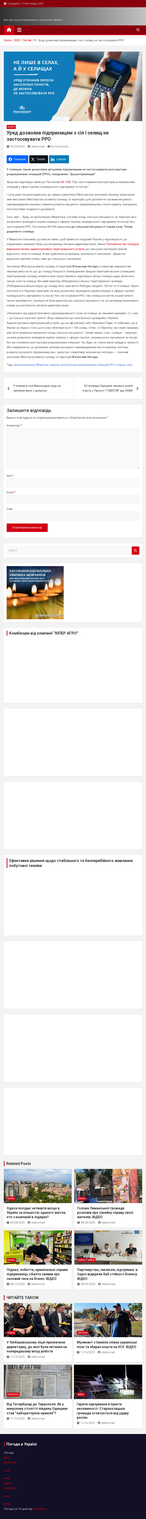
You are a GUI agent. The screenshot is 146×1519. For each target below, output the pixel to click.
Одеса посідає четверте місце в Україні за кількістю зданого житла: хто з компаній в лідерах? (36, 1212)
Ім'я (10, 475)
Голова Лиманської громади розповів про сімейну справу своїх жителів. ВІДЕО (105, 1212)
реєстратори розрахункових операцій (84, 364)
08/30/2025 (86, 1222)
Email (11, 492)
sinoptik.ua (39, 1509)
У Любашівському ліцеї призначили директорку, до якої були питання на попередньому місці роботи (37, 1346)
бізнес (11, 127)
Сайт (10, 509)
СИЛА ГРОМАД (24, 14)
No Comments (59, 146)
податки (54, 364)
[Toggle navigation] (19, 29)
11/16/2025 (16, 1356)
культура (13, 1394)
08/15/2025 (16, 1284)
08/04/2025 (86, 1284)
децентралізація (24, 364)
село (130, 364)
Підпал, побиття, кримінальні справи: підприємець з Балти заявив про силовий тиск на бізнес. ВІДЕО (37, 1274)
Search (135, 550)
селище (120, 364)
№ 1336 (66, 182)
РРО (112, 364)
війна (91, 1260)
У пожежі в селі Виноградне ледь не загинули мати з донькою (37, 388)
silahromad (36, 146)
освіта (11, 1333)
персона (83, 1333)
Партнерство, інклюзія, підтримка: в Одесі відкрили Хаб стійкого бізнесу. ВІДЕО (107, 1274)
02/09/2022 (16, 146)
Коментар (14, 425)
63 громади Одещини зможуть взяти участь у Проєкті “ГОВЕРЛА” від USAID (108, 388)
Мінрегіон (42, 364)
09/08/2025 (16, 1222)
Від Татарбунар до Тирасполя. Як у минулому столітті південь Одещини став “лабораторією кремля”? (37, 1408)
